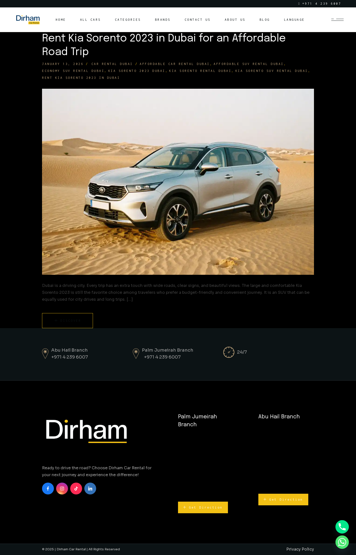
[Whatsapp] (342, 542)
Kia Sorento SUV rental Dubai (271, 71)
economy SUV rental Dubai (73, 71)
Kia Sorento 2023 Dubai (136, 71)
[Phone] (342, 527)
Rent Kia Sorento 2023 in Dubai (81, 78)
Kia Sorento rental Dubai (200, 71)
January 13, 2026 (63, 64)
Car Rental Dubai (112, 64)
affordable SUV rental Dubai (249, 64)
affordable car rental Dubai (175, 64)
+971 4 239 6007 (69, 357)
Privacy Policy (300, 549)
